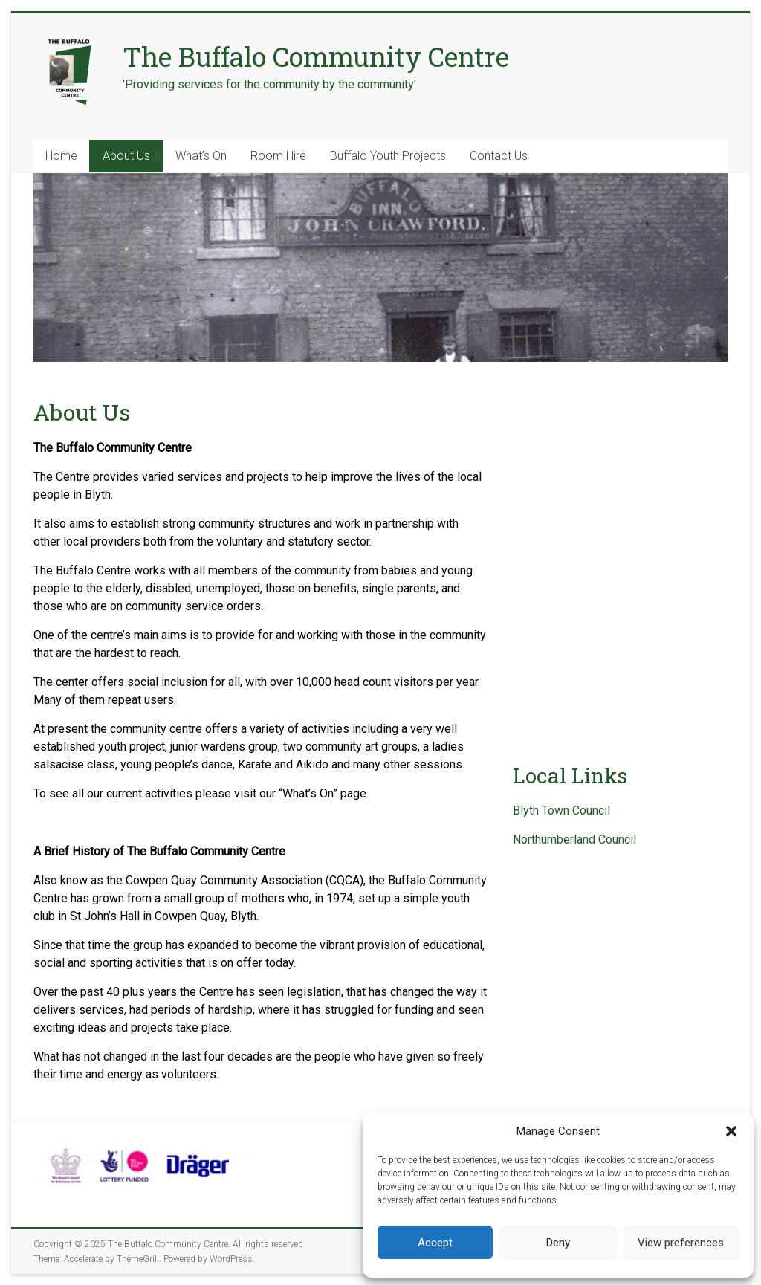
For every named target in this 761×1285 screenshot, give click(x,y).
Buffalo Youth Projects (388, 156)
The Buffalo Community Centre (316, 56)
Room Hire (278, 156)
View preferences (681, 1242)
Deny (558, 1242)
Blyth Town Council (561, 810)
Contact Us (499, 156)
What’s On (201, 156)
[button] (731, 1131)
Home (61, 156)
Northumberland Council (574, 839)
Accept (435, 1242)
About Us (126, 156)
